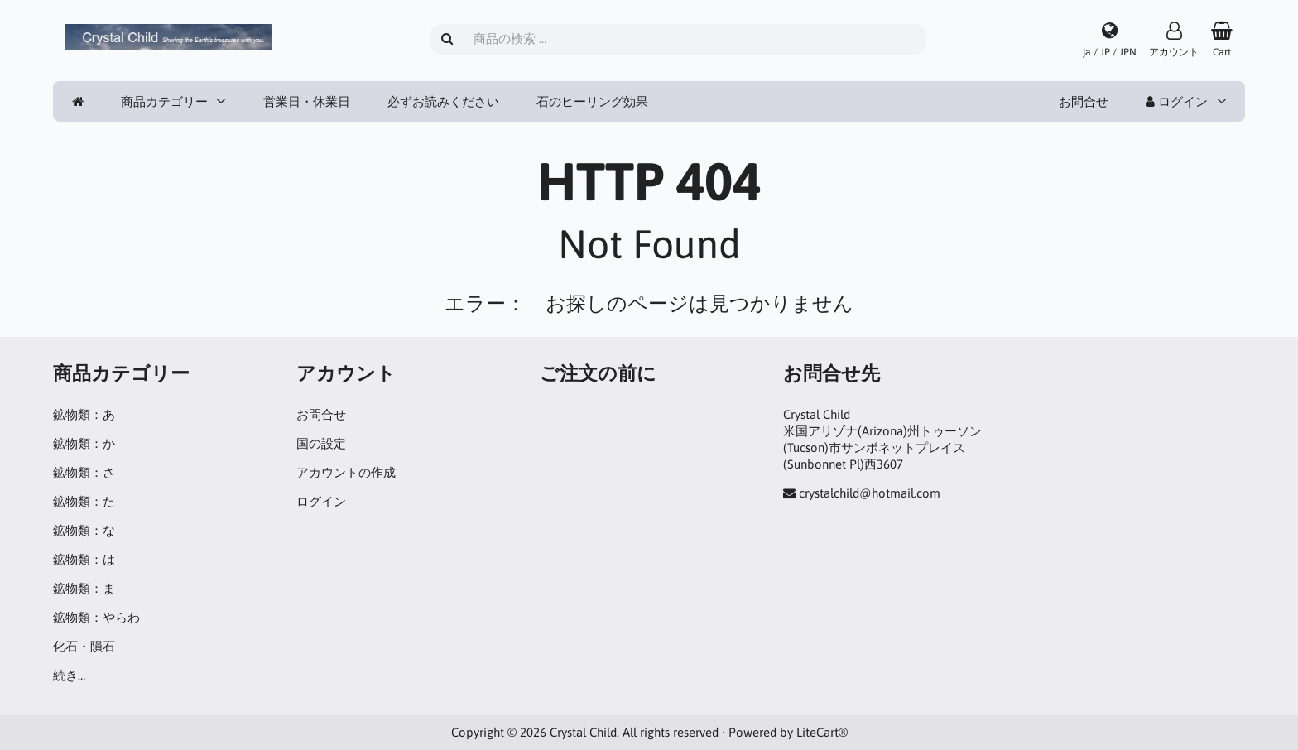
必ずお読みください (443, 101)
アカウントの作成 (346, 472)
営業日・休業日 (306, 101)
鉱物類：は (84, 559)
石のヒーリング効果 (592, 101)
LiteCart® (822, 732)
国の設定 (321, 443)
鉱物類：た (84, 501)
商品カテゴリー (164, 101)
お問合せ (1083, 101)
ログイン (1177, 101)
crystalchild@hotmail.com (869, 493)
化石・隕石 (84, 646)
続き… (69, 675)
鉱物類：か (84, 443)
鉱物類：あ (84, 414)
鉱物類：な (84, 530)
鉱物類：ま (84, 588)
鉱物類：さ (84, 472)
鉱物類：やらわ (96, 617)
